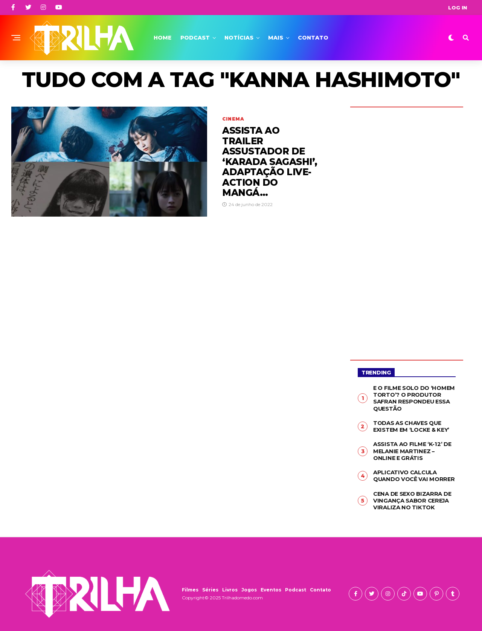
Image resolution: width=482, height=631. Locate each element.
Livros (230, 586)
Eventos (271, 586)
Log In (457, 8)
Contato (313, 37)
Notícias (238, 37)
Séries (210, 586)
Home (162, 37)
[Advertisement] (407, 228)
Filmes (190, 586)
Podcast (195, 37)
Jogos (249, 586)
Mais (275, 37)
